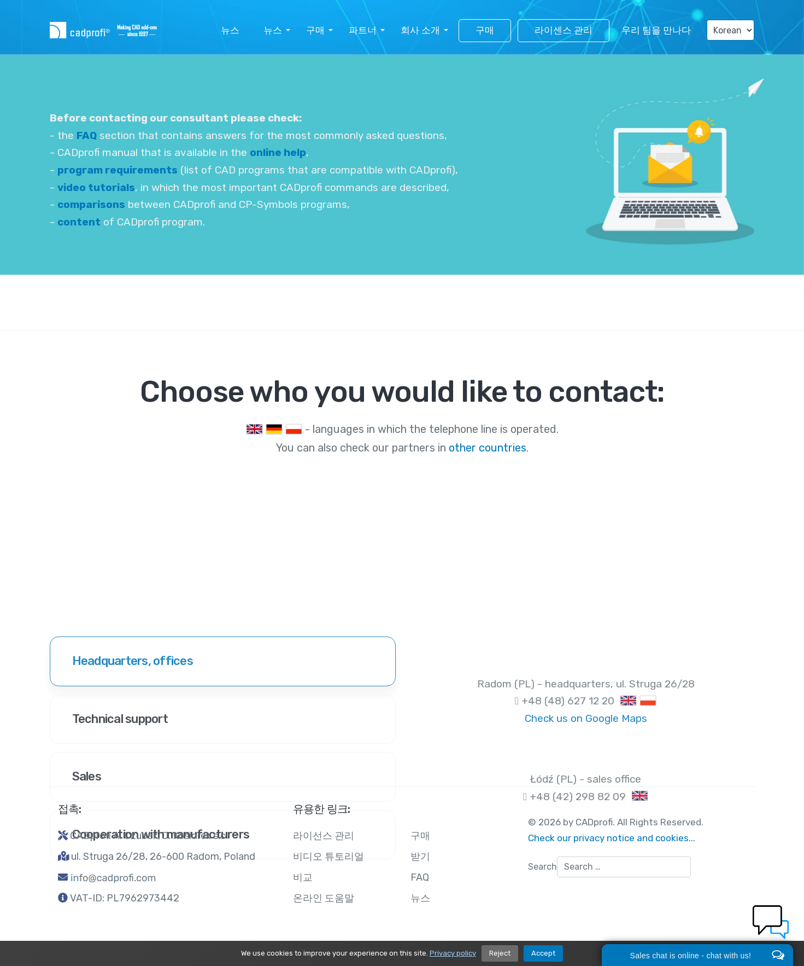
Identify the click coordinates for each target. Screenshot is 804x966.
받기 (420, 857)
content (79, 222)
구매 (315, 30)
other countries (486, 447)
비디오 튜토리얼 (328, 857)
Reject (499, 953)
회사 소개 (420, 30)
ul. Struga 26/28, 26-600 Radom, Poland (163, 857)
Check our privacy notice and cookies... (611, 837)
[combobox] (624, 867)
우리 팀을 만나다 (656, 30)
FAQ (419, 877)
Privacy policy (453, 953)
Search (542, 866)
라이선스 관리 (323, 836)
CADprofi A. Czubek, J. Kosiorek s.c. (149, 836)
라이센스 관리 (563, 30)
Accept (543, 953)
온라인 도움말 (323, 898)
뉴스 (230, 30)
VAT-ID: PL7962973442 (124, 898)
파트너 (363, 30)
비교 (303, 877)
